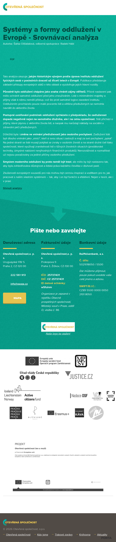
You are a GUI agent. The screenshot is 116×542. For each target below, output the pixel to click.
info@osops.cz (19, 284)
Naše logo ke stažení (58, 333)
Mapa (15, 297)
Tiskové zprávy (64, 534)
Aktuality (102, 534)
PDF (12, 59)
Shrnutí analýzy (12, 188)
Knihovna (84, 534)
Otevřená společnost (18, 534)
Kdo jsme (42, 534)
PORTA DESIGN (106, 538)
